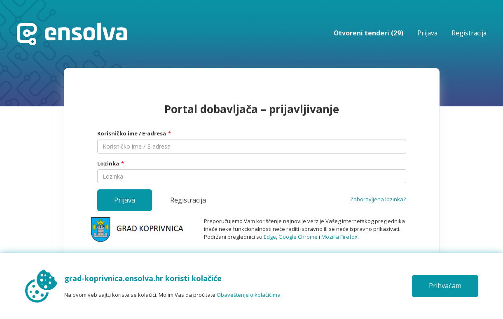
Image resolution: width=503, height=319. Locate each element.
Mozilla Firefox (339, 236)
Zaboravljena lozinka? (378, 199)
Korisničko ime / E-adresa (131, 133)
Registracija (469, 33)
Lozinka (108, 163)
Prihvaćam (445, 285)
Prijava (427, 33)
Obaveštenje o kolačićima (249, 294)
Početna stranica (72, 34)
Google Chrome (298, 236)
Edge (270, 236)
